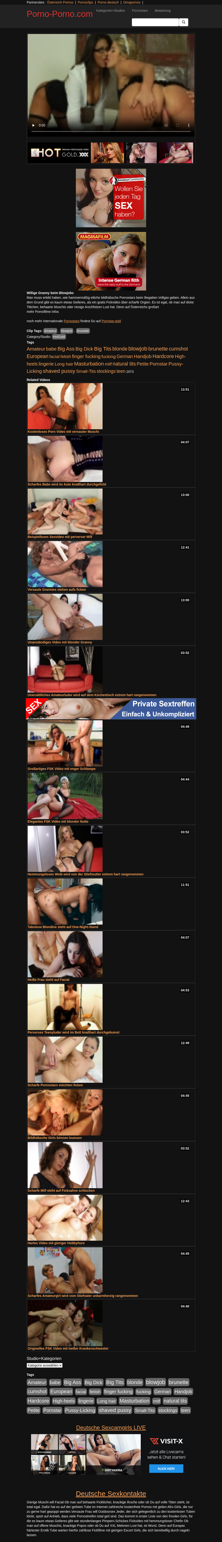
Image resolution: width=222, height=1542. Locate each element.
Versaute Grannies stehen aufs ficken (57, 589)
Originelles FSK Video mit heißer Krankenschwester (68, 1348)
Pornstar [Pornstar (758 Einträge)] (159, 363)
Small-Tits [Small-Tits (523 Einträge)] (86, 371)
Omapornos (131, 2)
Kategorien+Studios (110, 10)
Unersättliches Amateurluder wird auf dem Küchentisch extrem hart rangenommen (92, 695)
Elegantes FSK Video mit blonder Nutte (58, 821)
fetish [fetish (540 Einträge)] (65, 356)
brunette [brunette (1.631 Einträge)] (158, 349)
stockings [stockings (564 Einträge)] (106, 371)
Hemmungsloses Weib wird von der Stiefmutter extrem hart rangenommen (86, 874)
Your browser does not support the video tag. (111, 85)
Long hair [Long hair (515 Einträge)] (64, 364)
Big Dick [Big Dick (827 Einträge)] (84, 348)
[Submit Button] (183, 22)
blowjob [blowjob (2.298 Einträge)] (137, 348)
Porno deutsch (108, 2)
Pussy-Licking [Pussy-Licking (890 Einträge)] (80, 1410)
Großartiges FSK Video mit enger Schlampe (62, 769)
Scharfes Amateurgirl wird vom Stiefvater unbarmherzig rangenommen (83, 1296)
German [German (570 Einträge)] (125, 356)
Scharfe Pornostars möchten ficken (55, 1085)
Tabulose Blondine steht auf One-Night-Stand (63, 927)
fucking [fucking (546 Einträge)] (108, 356)
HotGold (59, 337)
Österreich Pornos (60, 2)
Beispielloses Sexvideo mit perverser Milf (60, 537)
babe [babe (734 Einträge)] (51, 348)
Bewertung (162, 10)
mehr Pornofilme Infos (43, 312)
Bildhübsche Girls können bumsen (55, 1138)
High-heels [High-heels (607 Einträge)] (64, 1401)
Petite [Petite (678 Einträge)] (143, 363)
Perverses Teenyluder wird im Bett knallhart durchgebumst (73, 1032)
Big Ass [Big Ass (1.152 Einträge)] (66, 349)
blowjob (66, 331)
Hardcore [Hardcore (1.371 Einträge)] (163, 356)
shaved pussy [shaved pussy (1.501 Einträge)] (59, 371)
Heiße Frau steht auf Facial (48, 980)
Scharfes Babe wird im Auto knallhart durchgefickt (67, 484)
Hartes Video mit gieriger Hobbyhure (56, 1243)
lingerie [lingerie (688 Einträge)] (46, 363)
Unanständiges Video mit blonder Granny (60, 642)
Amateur (50, 331)
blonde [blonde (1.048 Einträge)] (119, 349)
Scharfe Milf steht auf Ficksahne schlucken (61, 1190)
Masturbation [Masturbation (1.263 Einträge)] (89, 364)
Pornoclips (85, 2)
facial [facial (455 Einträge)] (54, 356)
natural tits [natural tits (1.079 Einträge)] (124, 364)
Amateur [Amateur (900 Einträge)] (36, 348)
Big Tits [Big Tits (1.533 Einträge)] (102, 349)
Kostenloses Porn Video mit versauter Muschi (63, 431)
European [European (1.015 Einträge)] (37, 356)
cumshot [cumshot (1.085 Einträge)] (178, 349)
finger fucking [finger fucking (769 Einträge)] (86, 356)
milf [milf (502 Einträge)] (108, 364)
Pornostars (140, 10)
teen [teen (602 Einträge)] (121, 371)
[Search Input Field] (155, 22)
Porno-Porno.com (60, 14)
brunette (83, 331)
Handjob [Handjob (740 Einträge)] (143, 356)
